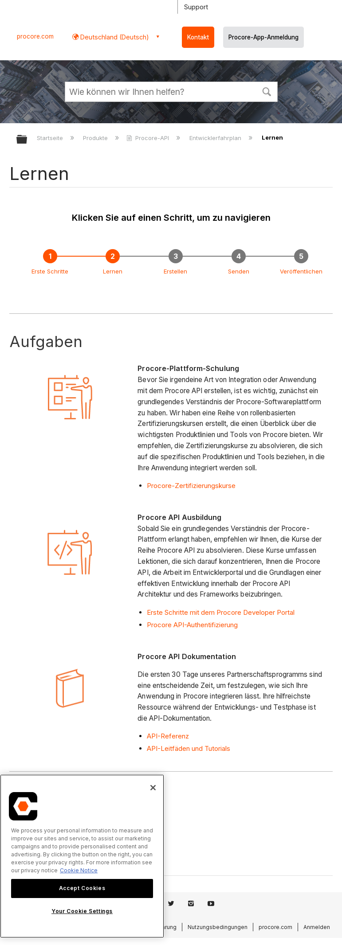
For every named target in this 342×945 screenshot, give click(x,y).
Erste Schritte (49, 271)
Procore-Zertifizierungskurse (191, 485)
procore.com (35, 36)
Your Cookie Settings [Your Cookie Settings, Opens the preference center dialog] (82, 911)
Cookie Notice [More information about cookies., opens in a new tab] (79, 870)
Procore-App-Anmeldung (263, 37)
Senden (238, 271)
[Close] (153, 787)
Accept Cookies (82, 888)
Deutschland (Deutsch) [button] (114, 37)
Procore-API (148, 137)
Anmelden (316, 927)
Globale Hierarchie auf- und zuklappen (27, 139)
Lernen (112, 271)
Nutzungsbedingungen (218, 927)
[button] (267, 91)
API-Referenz (168, 736)
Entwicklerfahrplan (216, 137)
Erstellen (175, 271)
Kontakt (198, 37)
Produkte (96, 137)
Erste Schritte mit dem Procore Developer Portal (221, 612)
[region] (82, 856)
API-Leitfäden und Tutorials (188, 748)
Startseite (51, 137)
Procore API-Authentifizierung (192, 625)
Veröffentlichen (301, 271)
